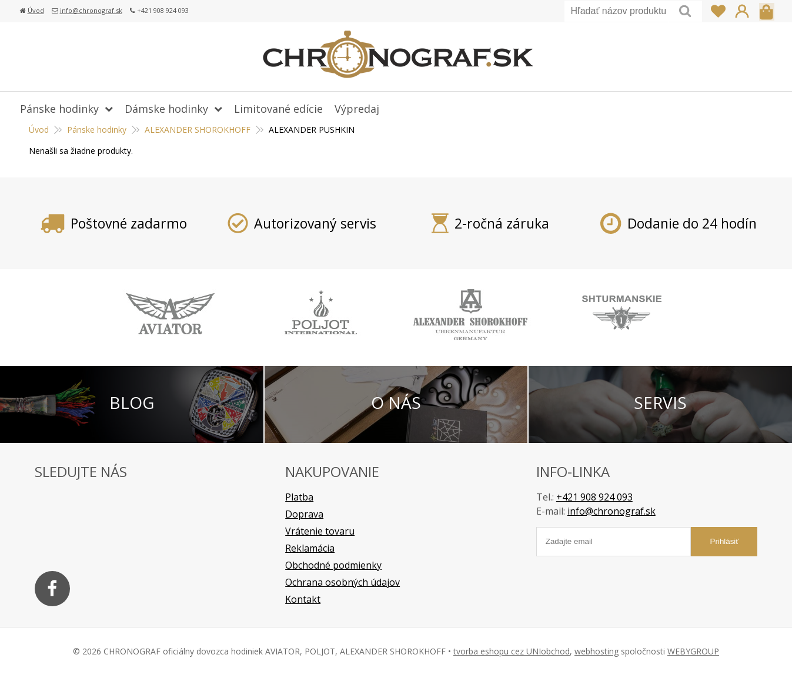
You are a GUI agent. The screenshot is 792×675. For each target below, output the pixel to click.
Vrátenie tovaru (320, 531)
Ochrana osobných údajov (342, 582)
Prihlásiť (742, 11)
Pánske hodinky (59, 109)
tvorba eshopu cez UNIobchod (511, 651)
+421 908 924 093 (594, 497)
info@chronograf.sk (91, 10)
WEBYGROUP (693, 651)
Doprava (304, 514)
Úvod (36, 10)
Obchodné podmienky (333, 565)
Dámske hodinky (166, 109)
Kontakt (302, 599)
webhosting (596, 651)
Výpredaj (357, 109)
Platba (299, 497)
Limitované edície (278, 109)
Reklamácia (310, 548)
